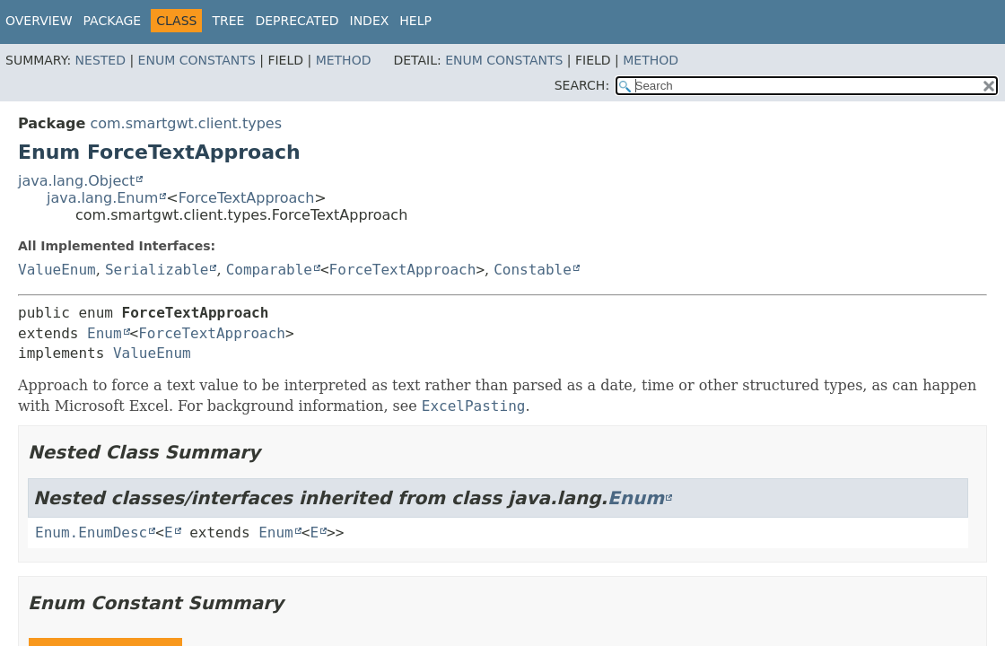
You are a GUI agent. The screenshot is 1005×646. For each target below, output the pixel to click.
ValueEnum (57, 269)
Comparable (269, 269)
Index (369, 20)
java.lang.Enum (102, 197)
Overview (39, 20)
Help (415, 20)
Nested (100, 60)
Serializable (157, 269)
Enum (104, 333)
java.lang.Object (76, 180)
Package (112, 20)
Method (343, 60)
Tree (228, 20)
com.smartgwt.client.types (186, 123)
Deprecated (296, 20)
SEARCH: (582, 85)
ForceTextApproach (247, 197)
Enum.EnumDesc (91, 532)
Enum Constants (197, 60)
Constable (533, 269)
